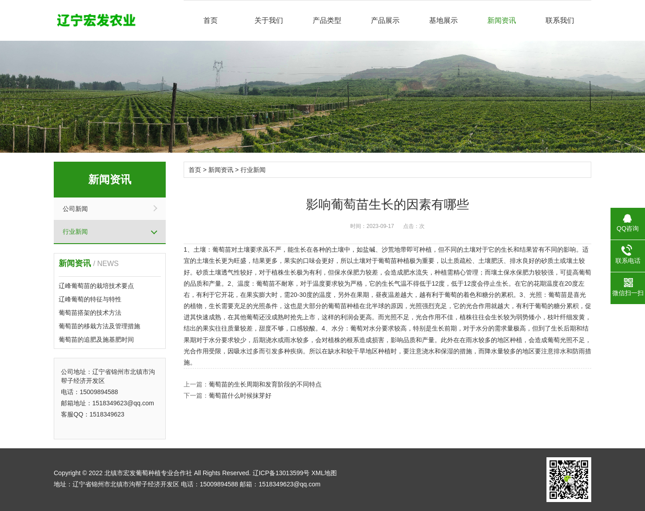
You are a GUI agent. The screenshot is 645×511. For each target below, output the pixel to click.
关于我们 (268, 20)
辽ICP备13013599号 (281, 473)
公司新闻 (75, 208)
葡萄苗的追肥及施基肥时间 (96, 339)
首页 (210, 20)
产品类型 (327, 20)
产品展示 (385, 20)
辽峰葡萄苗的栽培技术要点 (96, 285)
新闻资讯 (501, 20)
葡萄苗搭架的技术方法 (90, 312)
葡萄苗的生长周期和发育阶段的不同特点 (265, 384)
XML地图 (324, 473)
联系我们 (560, 20)
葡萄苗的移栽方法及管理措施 (99, 326)
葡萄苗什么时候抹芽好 (240, 395)
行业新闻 (75, 231)
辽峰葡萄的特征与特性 (90, 299)
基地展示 (443, 20)
